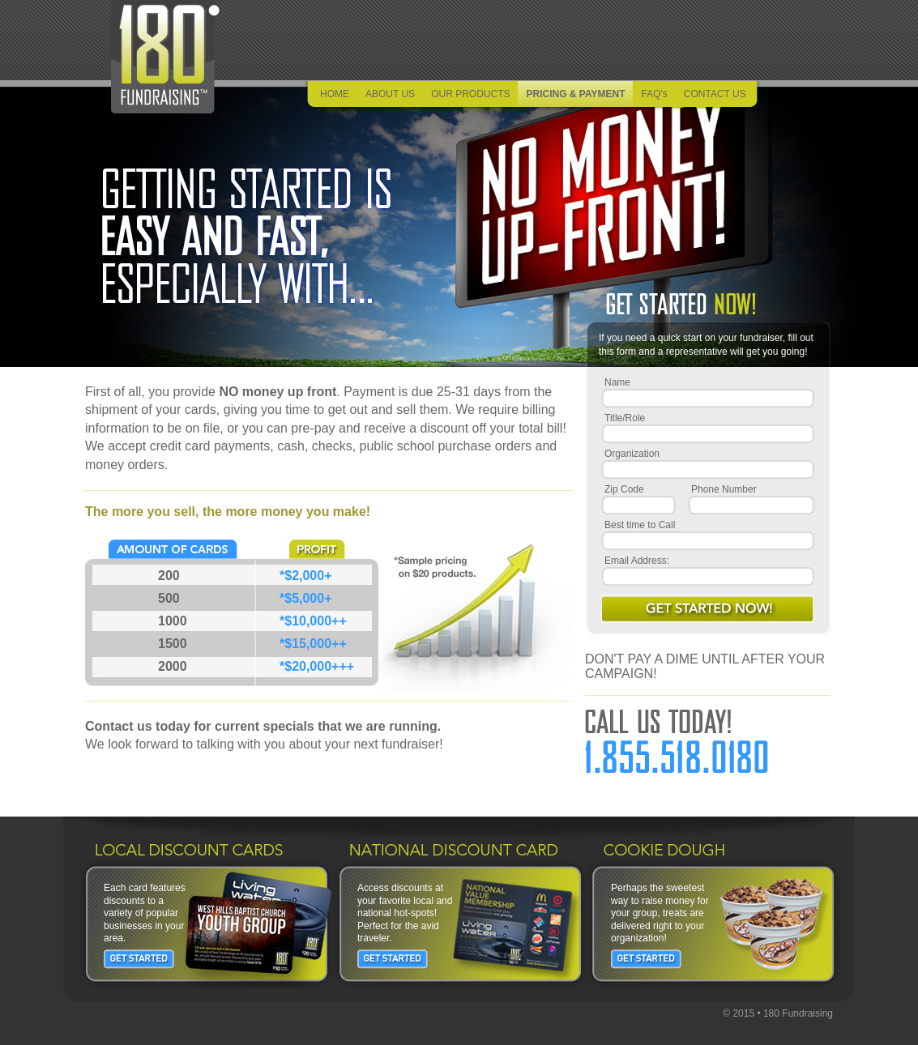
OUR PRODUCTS (470, 94)
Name (617, 382)
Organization (632, 453)
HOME (334, 94)
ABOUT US (390, 94)
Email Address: (636, 560)
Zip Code (624, 489)
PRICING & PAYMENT (575, 94)
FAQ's (654, 94)
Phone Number (724, 489)
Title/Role (624, 418)
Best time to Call (639, 525)
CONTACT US (715, 94)
